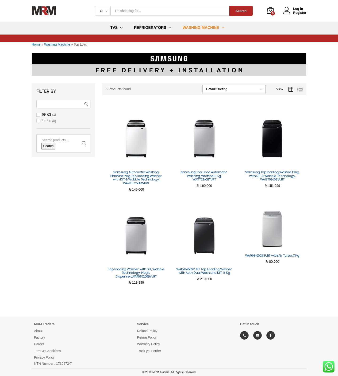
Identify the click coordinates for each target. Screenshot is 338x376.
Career (39, 344)
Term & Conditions (47, 351)
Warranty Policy (148, 344)
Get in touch (249, 324)
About (38, 331)
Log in (293, 9)
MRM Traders (44, 324)
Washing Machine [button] (201, 28)
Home (36, 44)
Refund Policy (147, 331)
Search (241, 11)
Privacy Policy (44, 357)
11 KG (46, 121)
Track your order (149, 351)
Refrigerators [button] (150, 28)
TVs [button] (114, 28)
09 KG (46, 114)
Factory (39, 337)
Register (299, 13)
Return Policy (147, 337)
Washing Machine (57, 44)
